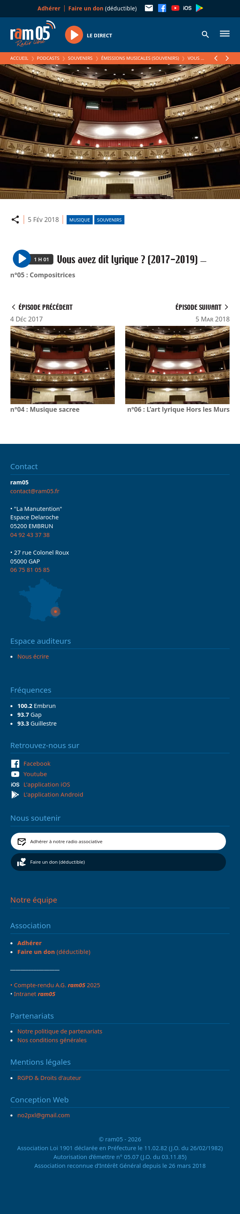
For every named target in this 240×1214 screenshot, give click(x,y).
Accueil (19, 58)
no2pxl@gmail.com (43, 1115)
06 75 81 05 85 (30, 569)
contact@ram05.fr (35, 491)
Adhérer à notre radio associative (66, 841)
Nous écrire (33, 656)
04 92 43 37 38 (30, 535)
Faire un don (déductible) (57, 862)
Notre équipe (33, 900)
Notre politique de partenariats (59, 1031)
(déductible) (102, 8)
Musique (79, 220)
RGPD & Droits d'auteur (49, 1078)
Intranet (34, 994)
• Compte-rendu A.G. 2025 (55, 985)
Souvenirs (80, 58)
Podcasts (48, 58)
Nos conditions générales (52, 1040)
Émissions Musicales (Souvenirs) (140, 58)
